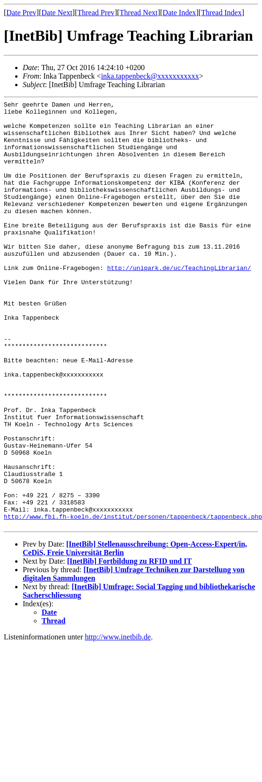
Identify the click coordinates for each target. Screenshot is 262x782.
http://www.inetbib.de (118, 722)
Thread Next (138, 13)
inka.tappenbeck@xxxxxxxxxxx (150, 76)
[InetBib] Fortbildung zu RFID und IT (129, 646)
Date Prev (21, 13)
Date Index (179, 13)
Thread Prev (95, 13)
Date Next (57, 13)
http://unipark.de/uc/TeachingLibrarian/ (179, 301)
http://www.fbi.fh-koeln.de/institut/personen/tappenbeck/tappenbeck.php (133, 600)
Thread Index (221, 13)
